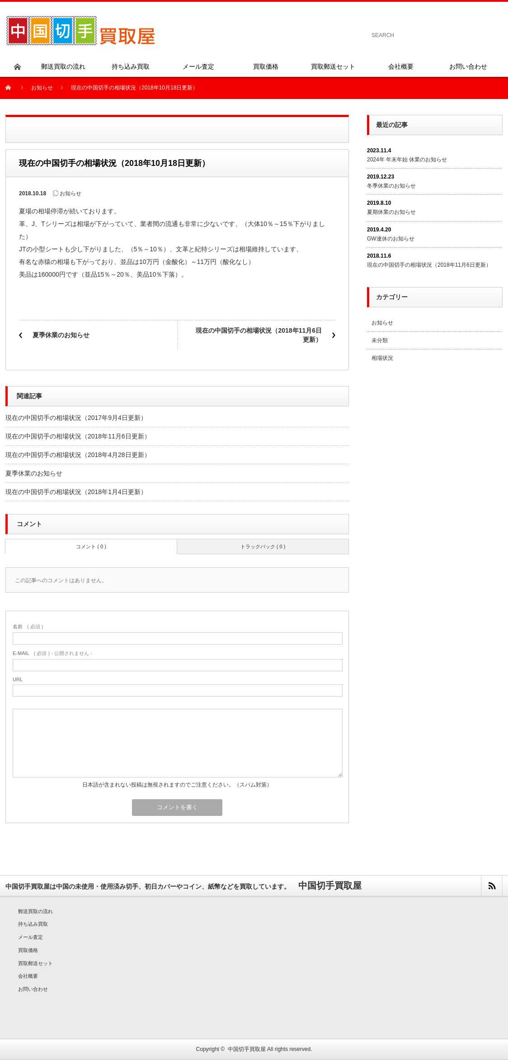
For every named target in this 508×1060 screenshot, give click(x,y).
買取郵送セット (35, 963)
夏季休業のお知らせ (61, 335)
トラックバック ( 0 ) (263, 546)
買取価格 (28, 950)
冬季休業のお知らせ (391, 186)
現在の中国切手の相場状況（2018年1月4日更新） (76, 491)
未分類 (380, 340)
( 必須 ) (28, 626)
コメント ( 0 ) (91, 546)
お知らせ (42, 88)
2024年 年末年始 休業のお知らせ (407, 159)
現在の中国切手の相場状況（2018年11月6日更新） (259, 335)
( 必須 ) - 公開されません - (52, 653)
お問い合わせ (33, 989)
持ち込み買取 (33, 924)
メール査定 (30, 937)
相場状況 (382, 358)
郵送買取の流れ (35, 911)
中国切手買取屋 (247, 1049)
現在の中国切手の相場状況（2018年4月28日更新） (78, 454)
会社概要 (28, 976)
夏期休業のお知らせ (391, 212)
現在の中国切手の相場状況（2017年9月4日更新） (76, 417)
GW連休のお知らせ (390, 239)
